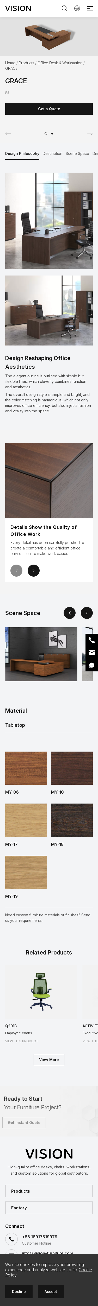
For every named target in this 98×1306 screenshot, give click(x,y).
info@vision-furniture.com (47, 1253)
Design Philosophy (22, 153)
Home (10, 63)
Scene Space (77, 153)
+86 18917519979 (39, 1236)
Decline (19, 1291)
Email (91, 652)
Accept (51, 1291)
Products (26, 63)
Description (52, 153)
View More (49, 1059)
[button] (46, 133)
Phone (91, 640)
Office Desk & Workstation (60, 63)
